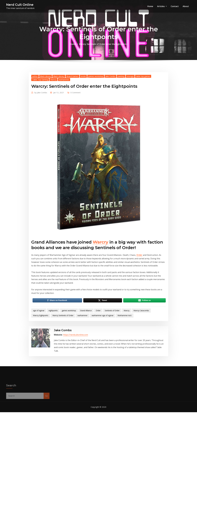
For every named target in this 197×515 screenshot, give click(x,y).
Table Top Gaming (40, 117)
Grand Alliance (86, 348)
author (35, 114)
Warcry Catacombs (141, 348)
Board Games (72, 114)
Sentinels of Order (112, 348)
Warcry (53, 117)
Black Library (45, 114)
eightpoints (53, 348)
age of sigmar (38, 348)
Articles (162, 6)
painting (121, 114)
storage (130, 114)
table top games (143, 114)
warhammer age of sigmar (102, 353)
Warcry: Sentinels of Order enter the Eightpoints (103, 47)
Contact (175, 6)
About (186, 6)
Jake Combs (110, 114)
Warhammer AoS (125, 353)
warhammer (64, 117)
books (83, 114)
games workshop (95, 114)
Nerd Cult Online (19, 5)
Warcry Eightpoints (40, 353)
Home (150, 6)
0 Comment (75, 130)
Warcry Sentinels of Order (63, 353)
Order (139, 293)
